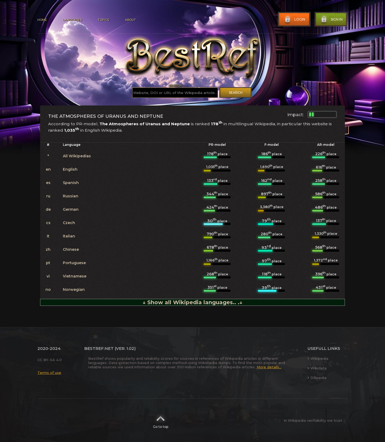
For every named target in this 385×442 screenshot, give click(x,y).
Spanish (71, 182)
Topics (103, 20)
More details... (269, 367)
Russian (70, 196)
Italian (69, 236)
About (130, 20)
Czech (69, 222)
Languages (72, 20)
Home (42, 20)
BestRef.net (99, 348)
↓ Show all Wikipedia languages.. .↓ (192, 302)
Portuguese (74, 262)
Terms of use (49, 372)
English (70, 169)
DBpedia (316, 377)
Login (294, 19)
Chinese (71, 249)
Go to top (160, 420)
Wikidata (316, 368)
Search (235, 93)
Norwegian (74, 289)
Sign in (331, 19)
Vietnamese (74, 276)
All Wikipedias (77, 156)
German (71, 209)
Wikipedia (317, 358)
